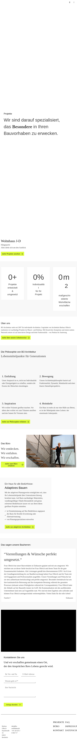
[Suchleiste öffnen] (70, 2)
